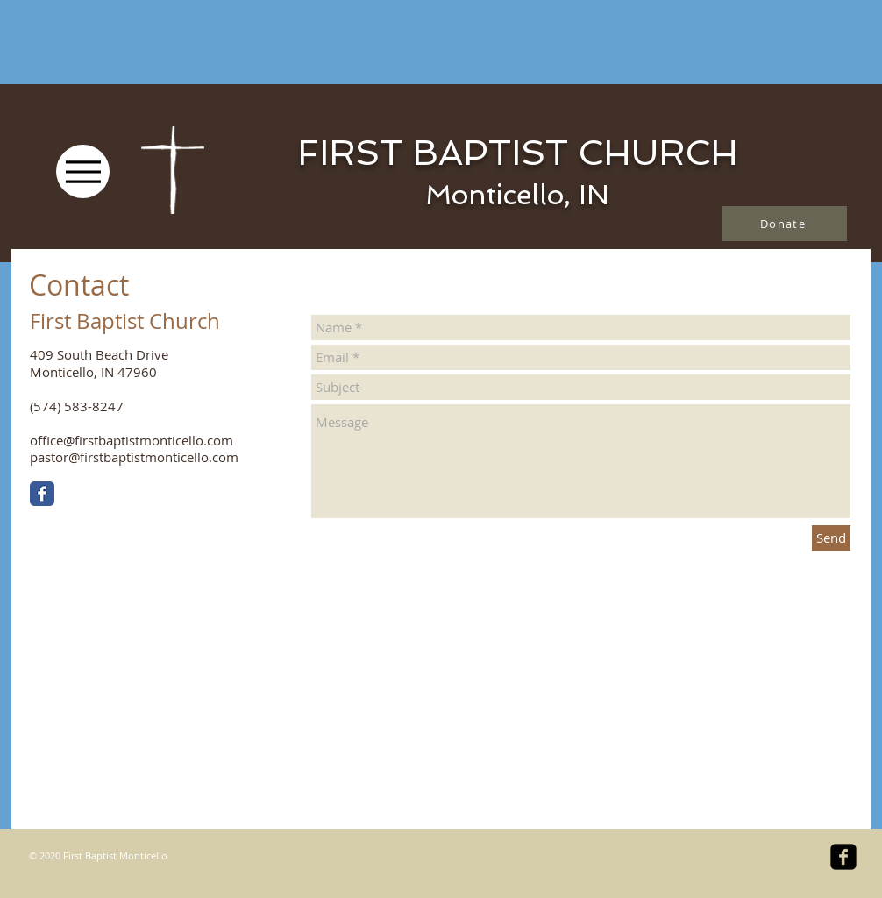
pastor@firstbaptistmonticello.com (134, 457)
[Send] (831, 538)
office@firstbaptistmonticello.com (131, 440)
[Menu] (83, 171)
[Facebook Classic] (42, 493)
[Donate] (784, 223)
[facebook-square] (843, 857)
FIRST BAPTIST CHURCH (517, 153)
